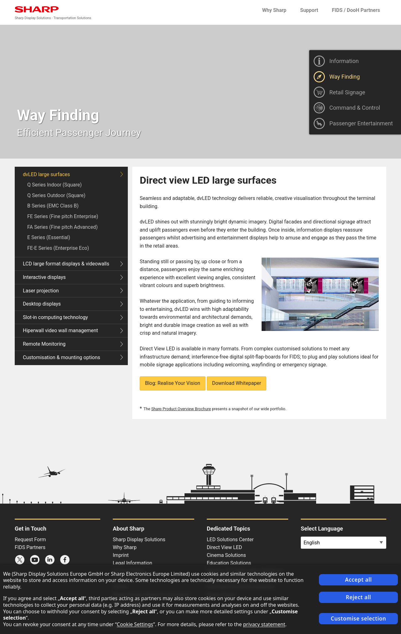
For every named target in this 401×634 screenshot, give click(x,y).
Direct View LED (224, 547)
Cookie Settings (135, 624)
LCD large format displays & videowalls (73, 264)
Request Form (30, 539)
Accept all (358, 579)
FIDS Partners (30, 547)
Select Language (322, 528)
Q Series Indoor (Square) (54, 185)
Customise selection (358, 618)
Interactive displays (73, 277)
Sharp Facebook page (65, 560)
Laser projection (73, 291)
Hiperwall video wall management (73, 330)
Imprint (121, 555)
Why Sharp (274, 10)
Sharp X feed (20, 560)
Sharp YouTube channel (35, 560)
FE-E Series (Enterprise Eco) (58, 248)
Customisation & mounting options (73, 357)
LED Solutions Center (230, 539)
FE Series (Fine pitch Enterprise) (62, 216)
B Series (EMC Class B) (53, 206)
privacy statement (264, 624)
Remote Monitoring (73, 344)
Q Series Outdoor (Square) (56, 195)
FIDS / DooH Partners (356, 10)
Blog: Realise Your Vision (172, 383)
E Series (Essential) (48, 237)
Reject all (358, 597)
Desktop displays (73, 304)
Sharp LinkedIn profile (50, 560)
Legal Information (132, 563)
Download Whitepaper (236, 383)
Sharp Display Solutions (139, 539)
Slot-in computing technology (73, 317)
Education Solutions (229, 563)
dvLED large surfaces (73, 174)
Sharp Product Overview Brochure (181, 408)
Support (309, 10)
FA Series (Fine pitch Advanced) (62, 227)
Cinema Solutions (226, 555)
